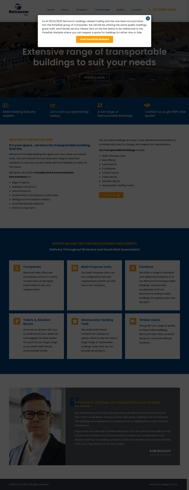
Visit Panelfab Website (94, 39)
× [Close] (148, 18)
